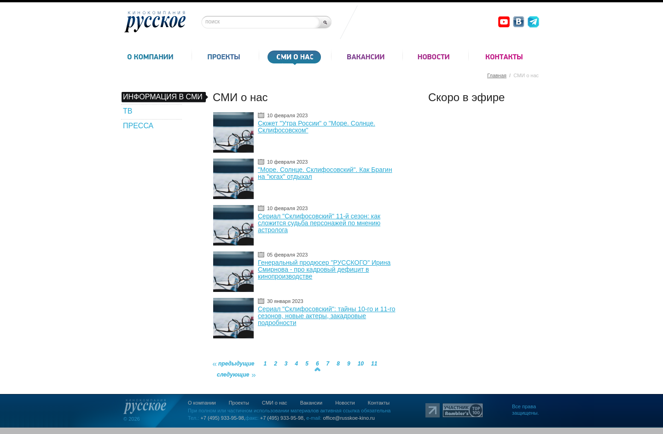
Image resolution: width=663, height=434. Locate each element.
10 (361, 363)
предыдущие (236, 363)
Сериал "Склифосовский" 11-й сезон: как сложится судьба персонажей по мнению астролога (319, 223)
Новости (345, 402)
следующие (233, 374)
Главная (496, 75)
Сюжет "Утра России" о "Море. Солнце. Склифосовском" (316, 127)
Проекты (239, 402)
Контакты (379, 402)
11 (374, 363)
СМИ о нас (274, 402)
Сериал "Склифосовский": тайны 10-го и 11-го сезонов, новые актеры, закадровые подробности (326, 315)
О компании (202, 402)
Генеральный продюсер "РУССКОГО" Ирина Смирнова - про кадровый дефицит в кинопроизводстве (324, 269)
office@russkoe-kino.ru (348, 418)
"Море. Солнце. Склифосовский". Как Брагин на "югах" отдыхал (325, 173)
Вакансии (311, 402)
